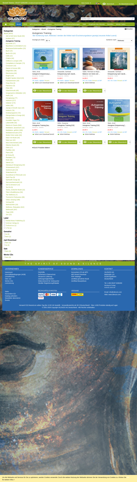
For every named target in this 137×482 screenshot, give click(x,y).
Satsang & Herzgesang (15, 165)
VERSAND (75, 291)
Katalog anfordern (11, 296)
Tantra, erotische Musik (15, 190)
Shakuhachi (11, 172)
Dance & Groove (13, 68)
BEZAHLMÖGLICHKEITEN (47, 291)
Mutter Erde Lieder (14, 135)
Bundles (110, 24)
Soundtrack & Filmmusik (16, 175)
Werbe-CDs (9, 281)
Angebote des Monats (97, 24)
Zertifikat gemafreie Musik (80, 279)
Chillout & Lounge (14, 61)
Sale (84, 24)
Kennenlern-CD (10, 294)
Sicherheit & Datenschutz (46, 274)
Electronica (11, 73)
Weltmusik (11, 209)
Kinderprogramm (13, 113)
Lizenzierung (9, 283)
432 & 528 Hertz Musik (15, 36)
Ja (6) (6, 234)
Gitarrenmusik (12, 90)
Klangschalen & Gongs (15, 115)
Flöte (9, 88)
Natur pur (10, 140)
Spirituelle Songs (13, 180)
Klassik (10, 118)
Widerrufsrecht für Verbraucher (48, 281)
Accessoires (58, 24)
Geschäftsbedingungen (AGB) (15, 274)
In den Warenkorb (42, 90)
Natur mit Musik (13, 138)
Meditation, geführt (14, 130)
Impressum (9, 272)
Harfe (9, 95)
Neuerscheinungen (73, 24)
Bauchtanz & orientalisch (16, 46)
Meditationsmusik (14, 133)
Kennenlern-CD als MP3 (79, 272)
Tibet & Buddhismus (14, 192)
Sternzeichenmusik (14, 182)
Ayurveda (10, 43)
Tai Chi (9, 187)
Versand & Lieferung (45, 276)
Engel (10, 76)
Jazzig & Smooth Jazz (15, 108)
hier (128, 477)
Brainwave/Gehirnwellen (16, 48)
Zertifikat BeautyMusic (79, 281)
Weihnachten (12, 204)
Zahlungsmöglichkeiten (46, 279)
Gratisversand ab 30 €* (37, 3)
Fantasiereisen (12, 81)
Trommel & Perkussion (15, 197)
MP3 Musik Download (78, 274)
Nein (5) (7, 243)
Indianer (10, 103)
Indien (9, 105)
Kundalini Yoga (12, 120)
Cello (9, 56)
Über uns (8, 279)
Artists (11, 24)
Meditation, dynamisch (15, 128)
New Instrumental (14, 143)
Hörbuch (11, 100)
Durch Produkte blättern (42, 148)
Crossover (11, 66)
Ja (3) (6, 245)
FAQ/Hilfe (41, 272)
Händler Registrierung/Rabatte (48, 283)
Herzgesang (11, 98)
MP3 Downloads (36, 24)
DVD (25, 24)
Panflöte (10, 150)
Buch (9, 51)
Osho (9, 147)
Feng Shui (10, 83)
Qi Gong (10, 155)
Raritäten (10, 157)
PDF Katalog (75, 276)
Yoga (9, 212)
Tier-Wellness (11, 195)
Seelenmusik (12, 170)
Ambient (10, 38)
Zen (9, 214)
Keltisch (10, 110)
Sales (7, 291)
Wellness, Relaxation (15, 207)
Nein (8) (7, 251)
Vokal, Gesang (13, 200)
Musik (19, 24)
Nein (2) (7, 236)
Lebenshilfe (11, 123)
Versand (46, 80)
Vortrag (10, 202)
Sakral (9, 162)
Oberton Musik (12, 145)
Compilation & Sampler (15, 63)
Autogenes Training (13, 41)
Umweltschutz (10, 276)
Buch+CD (11, 53)
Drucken (130, 29)
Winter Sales (120, 24)
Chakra (10, 58)
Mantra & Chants (14, 125)
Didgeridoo (11, 71)
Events (7, 300)
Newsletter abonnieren (12, 298)
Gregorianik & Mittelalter (16, 93)
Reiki (9, 160)
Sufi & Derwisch (13, 185)
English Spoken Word (15, 78)
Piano (9, 152)
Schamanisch (12, 167)
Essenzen (48, 24)
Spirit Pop (10, 177)
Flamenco (10, 85)
